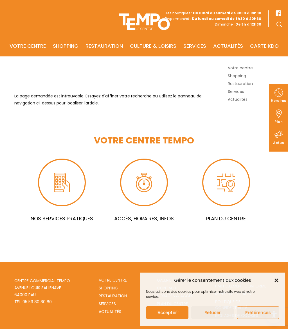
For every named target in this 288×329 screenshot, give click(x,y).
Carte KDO (264, 38)
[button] (276, 280)
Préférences (258, 313)
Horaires (278, 100)
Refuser (212, 313)
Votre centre (28, 38)
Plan (278, 121)
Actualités (228, 38)
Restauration (104, 38)
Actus (278, 142)
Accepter (167, 313)
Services (194, 38)
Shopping (65, 38)
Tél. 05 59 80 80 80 (33, 302)
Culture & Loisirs (153, 38)
